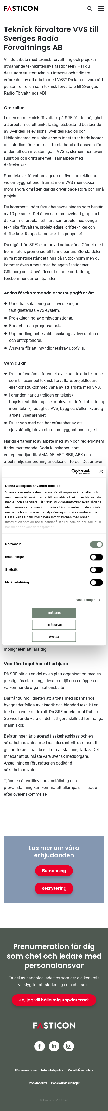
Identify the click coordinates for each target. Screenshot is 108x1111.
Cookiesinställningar (65, 1083)
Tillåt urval (54, 625)
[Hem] (21, 8)
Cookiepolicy (38, 1083)
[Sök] (89, 8)
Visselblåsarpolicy (80, 1070)
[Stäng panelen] (101, 471)
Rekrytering (54, 888)
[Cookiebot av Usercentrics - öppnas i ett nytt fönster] (68, 471)
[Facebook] (39, 1046)
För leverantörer (26, 1070)
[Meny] (101, 9)
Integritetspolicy (52, 1070)
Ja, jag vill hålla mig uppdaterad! (54, 1000)
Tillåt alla (54, 613)
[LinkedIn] (54, 1046)
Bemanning (54, 871)
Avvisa (54, 637)
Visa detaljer (85, 600)
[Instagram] (68, 1046)
